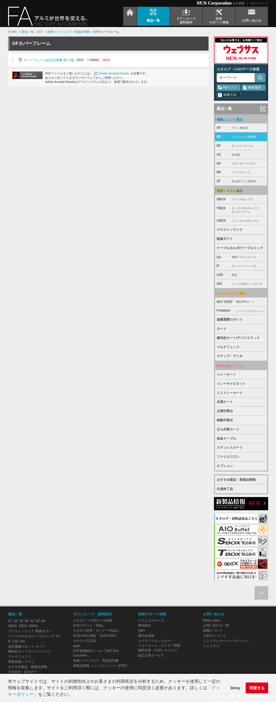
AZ (241, 155)
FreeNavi (241, 311)
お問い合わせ (213, 614)
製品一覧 (28, 31)
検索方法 (229, 95)
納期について (213, 630)
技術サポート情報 (152, 614)
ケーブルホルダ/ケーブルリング (240, 248)
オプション (225, 466)
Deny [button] (235, 688)
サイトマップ (259, 3)
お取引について (214, 636)
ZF (241, 181)
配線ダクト (225, 239)
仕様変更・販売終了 (22, 672)
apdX (77, 646)
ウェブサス (211, 646)
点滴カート (225, 402)
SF (241, 128)
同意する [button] (257, 688)
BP (241, 172)
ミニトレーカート (230, 393)
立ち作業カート (228, 429)
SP (241, 164)
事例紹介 (144, 625)
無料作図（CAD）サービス (157, 650)
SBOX (241, 199)
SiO (241, 284)
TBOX (241, 210)
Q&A (141, 630)
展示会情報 (146, 636)
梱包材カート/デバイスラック (238, 338)
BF (241, 146)
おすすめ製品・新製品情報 (236, 480)
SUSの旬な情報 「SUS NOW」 (96, 636)
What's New (211, 620)
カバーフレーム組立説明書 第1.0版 (48, 60)
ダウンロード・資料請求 (92, 614)
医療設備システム (21, 662)
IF (241, 266)
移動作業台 (225, 420)
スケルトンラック (230, 229)
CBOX (241, 221)
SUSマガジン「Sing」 (89, 625)
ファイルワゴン (228, 457)
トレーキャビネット (231, 384)
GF (41, 31)
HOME (12, 31)
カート (221, 329)
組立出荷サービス (151, 655)
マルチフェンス (228, 347)
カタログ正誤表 (84, 641)
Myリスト (230, 87)
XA (241, 257)
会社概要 (239, 3)
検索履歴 (254, 87)
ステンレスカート (230, 447)
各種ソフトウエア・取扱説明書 (68, 31)
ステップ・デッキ (230, 356)
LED (241, 275)
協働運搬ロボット (230, 319)
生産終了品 (225, 489)
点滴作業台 (225, 411)
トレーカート (226, 374)
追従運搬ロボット (21, 646)
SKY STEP (241, 302)
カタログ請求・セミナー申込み (96, 630)
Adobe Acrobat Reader (114, 73)
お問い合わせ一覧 (216, 625)
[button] (75, 695)
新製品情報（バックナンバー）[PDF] (100, 666)
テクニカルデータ (151, 620)
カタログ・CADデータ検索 (238, 69)
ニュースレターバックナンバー (226, 641)
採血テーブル (226, 438)
